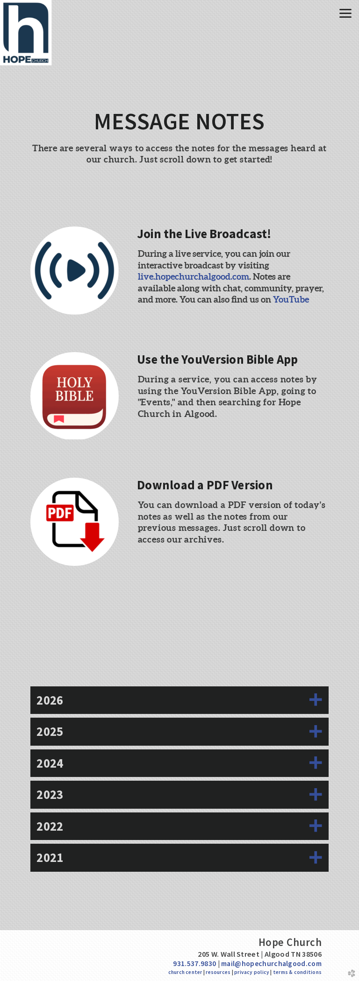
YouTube (291, 299)
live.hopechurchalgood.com (193, 276)
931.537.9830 (194, 963)
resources (218, 972)
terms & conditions (297, 972)
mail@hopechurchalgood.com (271, 963)
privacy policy (251, 972)
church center (185, 972)
